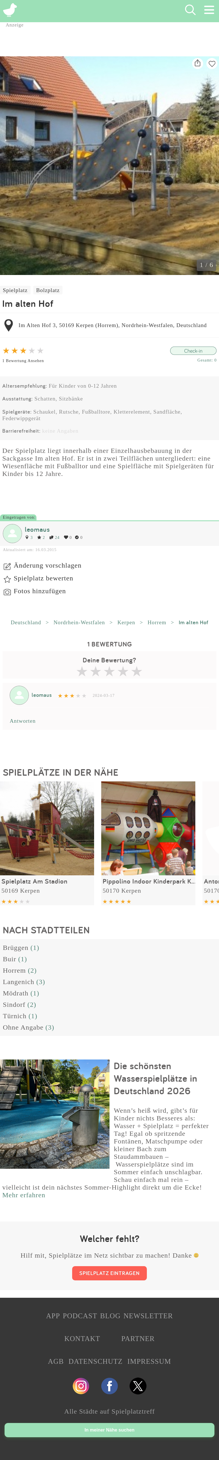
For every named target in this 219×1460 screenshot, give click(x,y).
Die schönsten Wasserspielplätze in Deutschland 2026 (155, 1078)
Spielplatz (15, 290)
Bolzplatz (48, 290)
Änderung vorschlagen (48, 565)
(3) (40, 981)
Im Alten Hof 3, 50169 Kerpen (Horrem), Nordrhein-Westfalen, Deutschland (113, 325)
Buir (9, 959)
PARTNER (138, 1338)
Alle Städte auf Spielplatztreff (109, 1411)
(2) (32, 970)
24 (54, 537)
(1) (35, 947)
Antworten (23, 721)
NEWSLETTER (148, 1316)
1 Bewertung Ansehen (23, 360)
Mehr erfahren (23, 1195)
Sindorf (14, 1004)
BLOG (110, 1316)
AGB (56, 1361)
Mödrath (16, 993)
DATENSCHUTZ (95, 1361)
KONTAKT (82, 1338)
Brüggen (16, 947)
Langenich (18, 981)
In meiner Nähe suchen (109, 1430)
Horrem (157, 622)
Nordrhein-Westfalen (79, 622)
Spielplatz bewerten (43, 578)
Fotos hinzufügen (40, 591)
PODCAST (80, 1316)
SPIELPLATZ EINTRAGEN (109, 1273)
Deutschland (26, 622)
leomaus (37, 529)
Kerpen (126, 622)
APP (53, 1316)
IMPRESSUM (149, 1361)
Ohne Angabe (23, 1027)
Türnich (15, 1016)
